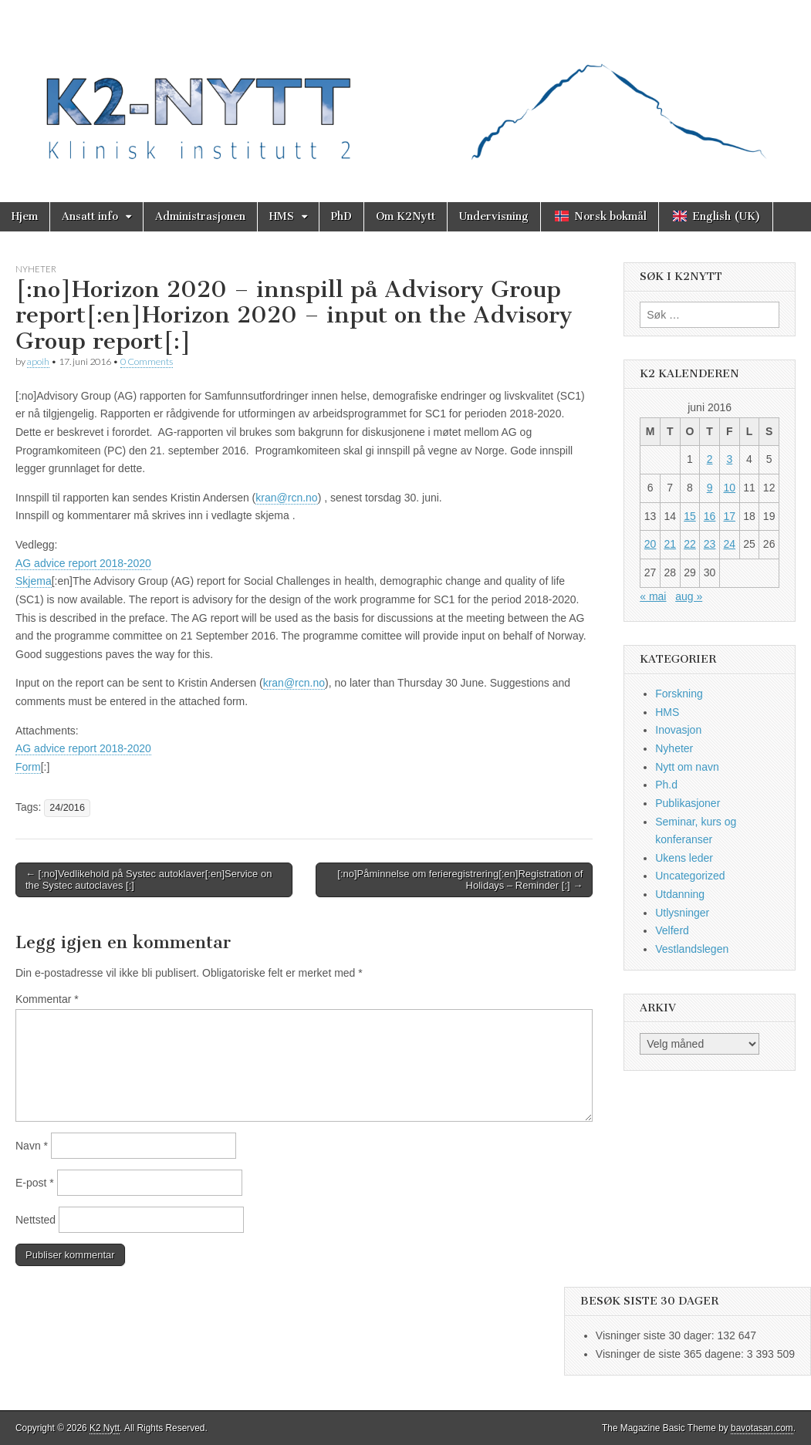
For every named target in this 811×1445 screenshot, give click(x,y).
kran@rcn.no (286, 497)
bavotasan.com (762, 1428)
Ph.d (666, 784)
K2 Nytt (105, 1428)
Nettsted (35, 1220)
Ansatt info (90, 216)
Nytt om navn (686, 767)
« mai (653, 596)
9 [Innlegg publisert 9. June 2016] (710, 487)
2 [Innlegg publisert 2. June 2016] (710, 459)
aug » (688, 596)
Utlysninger (682, 913)
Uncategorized (690, 875)
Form (28, 767)
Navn (31, 1145)
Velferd (672, 930)
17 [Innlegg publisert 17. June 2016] (729, 516)
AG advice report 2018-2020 (83, 563)
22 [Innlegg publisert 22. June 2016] (690, 544)
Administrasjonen (200, 216)
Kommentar (47, 999)
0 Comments (146, 361)
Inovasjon (678, 730)
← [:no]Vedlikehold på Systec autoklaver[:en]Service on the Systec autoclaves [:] (148, 880)
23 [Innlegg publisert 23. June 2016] (710, 544)
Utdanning (680, 894)
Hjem (25, 216)
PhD (341, 216)
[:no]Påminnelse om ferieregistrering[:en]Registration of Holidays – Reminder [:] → (460, 880)
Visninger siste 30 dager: (657, 1335)
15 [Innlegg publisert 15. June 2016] (690, 516)
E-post (34, 1183)
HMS (281, 216)
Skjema (33, 581)
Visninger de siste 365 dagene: (671, 1354)
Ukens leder (684, 858)
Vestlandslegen (691, 949)
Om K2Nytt (405, 216)
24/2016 (67, 807)
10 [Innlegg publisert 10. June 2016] (729, 487)
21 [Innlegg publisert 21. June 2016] (670, 544)
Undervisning (494, 216)
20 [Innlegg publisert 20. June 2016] (650, 544)
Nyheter (35, 269)
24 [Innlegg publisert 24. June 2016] (729, 544)
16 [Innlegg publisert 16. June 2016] (710, 516)
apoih (38, 361)
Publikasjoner (687, 803)
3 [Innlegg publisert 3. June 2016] (729, 459)
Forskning (678, 693)
